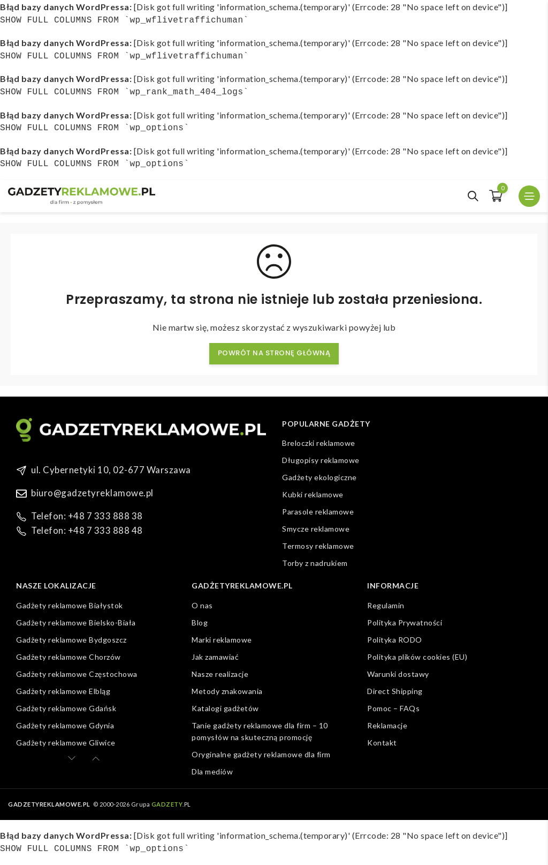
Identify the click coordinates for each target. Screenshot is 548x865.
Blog (200, 622)
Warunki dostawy (398, 673)
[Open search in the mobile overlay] (473, 196)
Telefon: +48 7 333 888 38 (82, 515)
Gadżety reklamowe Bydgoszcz (71, 639)
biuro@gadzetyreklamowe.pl (88, 492)
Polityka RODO (394, 639)
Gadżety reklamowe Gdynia (65, 725)
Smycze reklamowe (315, 528)
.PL (171, 804)
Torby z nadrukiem (315, 563)
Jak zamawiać (215, 656)
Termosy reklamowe (318, 545)
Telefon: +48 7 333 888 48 (82, 528)
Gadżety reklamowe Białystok (69, 605)
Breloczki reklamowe (318, 443)
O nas (202, 605)
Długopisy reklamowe (321, 460)
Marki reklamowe (222, 639)
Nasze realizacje (220, 673)
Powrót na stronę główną (274, 353)
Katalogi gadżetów (225, 708)
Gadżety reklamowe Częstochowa (77, 673)
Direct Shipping (395, 691)
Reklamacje (387, 725)
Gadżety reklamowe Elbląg (63, 691)
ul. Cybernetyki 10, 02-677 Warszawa (104, 470)
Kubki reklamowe (313, 494)
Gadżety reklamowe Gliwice (66, 742)
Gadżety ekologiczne (319, 477)
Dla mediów (212, 771)
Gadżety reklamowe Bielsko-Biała (76, 622)
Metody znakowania (227, 691)
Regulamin (386, 605)
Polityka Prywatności (404, 622)
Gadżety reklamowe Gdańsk (66, 708)
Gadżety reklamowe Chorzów (68, 656)
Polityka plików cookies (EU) (417, 656)
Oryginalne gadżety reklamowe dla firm (261, 754)
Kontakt (382, 742)
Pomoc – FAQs (393, 708)
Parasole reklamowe (318, 511)
